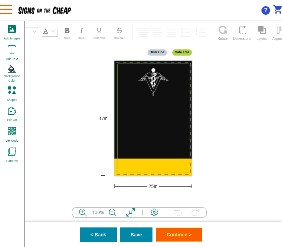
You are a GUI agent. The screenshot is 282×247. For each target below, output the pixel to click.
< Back (98, 234)
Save (136, 234)
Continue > (179, 234)
